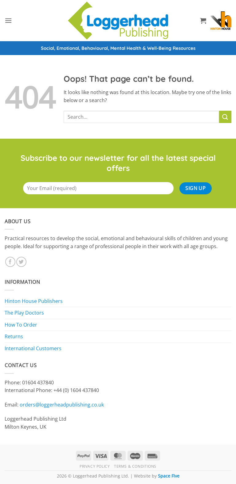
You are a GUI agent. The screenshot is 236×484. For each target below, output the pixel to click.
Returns (14, 336)
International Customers (33, 348)
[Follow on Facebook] (10, 262)
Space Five (168, 476)
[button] (8, 20)
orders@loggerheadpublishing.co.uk (62, 404)
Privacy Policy (95, 466)
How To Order (21, 324)
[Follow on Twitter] (21, 262)
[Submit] (225, 117)
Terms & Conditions (135, 466)
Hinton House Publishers (34, 301)
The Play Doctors (24, 312)
